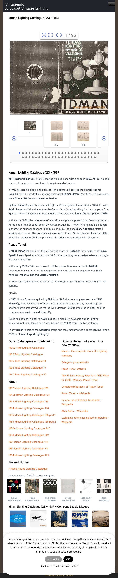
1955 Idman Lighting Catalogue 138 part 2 (32, 421)
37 (59, 157)
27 (26, 157)
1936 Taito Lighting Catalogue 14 (27, 367)
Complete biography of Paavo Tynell (82, 386)
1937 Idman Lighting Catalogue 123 (28, 388)
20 (82, 153)
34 (49, 157)
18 (75, 153)
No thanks (53, 559)
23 (91, 153)
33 (46, 157)
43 (78, 157)
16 (69, 153)
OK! (68, 559)
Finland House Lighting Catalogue (28, 468)
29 (33, 157)
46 (88, 157)
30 (36, 157)
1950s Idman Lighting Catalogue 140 (29, 428)
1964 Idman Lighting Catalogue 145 (29, 455)
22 (88, 153)
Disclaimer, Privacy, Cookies (59, 575)
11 (52, 153)
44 (82, 157)
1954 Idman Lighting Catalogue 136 (29, 408)
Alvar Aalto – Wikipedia (74, 411)
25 (98, 153)
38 (62, 157)
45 (85, 157)
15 (65, 153)
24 (95, 153)
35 (52, 157)
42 (75, 157)
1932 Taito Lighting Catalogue (26, 354)
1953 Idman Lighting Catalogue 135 (29, 401)
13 (59, 153)
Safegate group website (75, 362)
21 (85, 153)
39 (65, 157)
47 (91, 157)
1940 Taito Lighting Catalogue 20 (27, 374)
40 (69, 157)
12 (55, 153)
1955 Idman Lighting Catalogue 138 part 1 (32, 415)
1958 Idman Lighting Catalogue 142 (29, 435)
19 (78, 153)
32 (42, 157)
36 (55, 157)
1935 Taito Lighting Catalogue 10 (27, 361)
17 (72, 153)
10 (49, 153)
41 (72, 157)
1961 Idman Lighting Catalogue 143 (28, 441)
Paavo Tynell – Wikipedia (75, 393)
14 (62, 153)
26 (23, 157)
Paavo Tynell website (73, 368)
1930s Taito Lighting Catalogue (26, 347)
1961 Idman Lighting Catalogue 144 (28, 448)
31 (39, 157)
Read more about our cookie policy (59, 566)
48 (95, 157)
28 (29, 157)
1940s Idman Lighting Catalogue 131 (29, 394)
